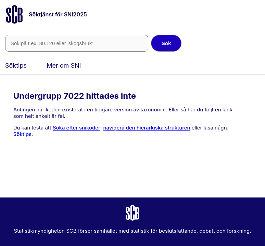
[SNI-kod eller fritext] (76, 43)
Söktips (16, 65)
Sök (166, 43)
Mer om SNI (64, 65)
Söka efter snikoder (76, 127)
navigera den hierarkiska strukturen (146, 127)
